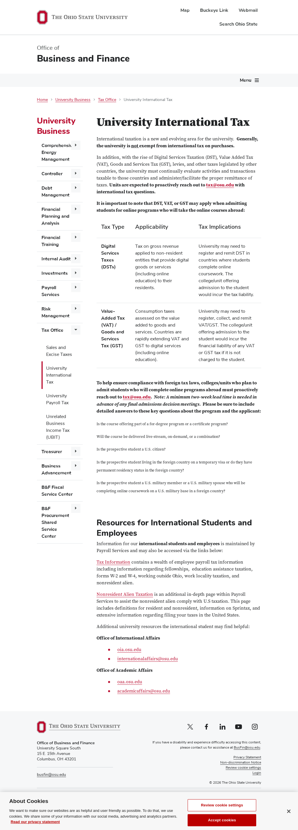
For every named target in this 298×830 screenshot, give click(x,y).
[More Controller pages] (75, 173)
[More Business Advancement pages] (75, 465)
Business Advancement (56, 469)
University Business (72, 100)
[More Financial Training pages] (75, 237)
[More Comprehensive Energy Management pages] (75, 145)
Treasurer (52, 452)
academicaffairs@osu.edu (143, 691)
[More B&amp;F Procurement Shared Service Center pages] (75, 508)
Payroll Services (50, 291)
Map (185, 10)
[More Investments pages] (75, 273)
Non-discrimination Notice (240, 762)
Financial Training (51, 241)
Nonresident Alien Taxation (125, 594)
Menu (245, 80)
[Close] (288, 817)
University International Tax (58, 375)
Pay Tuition (232, 796)
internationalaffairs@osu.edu (147, 659)
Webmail (248, 10)
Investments (55, 273)
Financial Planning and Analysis (55, 216)
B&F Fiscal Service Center (57, 490)
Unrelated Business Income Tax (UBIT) (57, 427)
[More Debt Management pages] (75, 187)
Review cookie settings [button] (243, 768)
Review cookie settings (222, 811)
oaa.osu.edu (129, 682)
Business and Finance (83, 58)
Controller (52, 174)
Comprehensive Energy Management (58, 152)
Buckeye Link (214, 10)
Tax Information (113, 562)
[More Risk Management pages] (75, 308)
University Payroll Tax (57, 399)
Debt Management (55, 191)
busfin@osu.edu (51, 775)
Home (42, 100)
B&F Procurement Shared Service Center (55, 522)
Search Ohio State (238, 24)
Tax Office (107, 100)
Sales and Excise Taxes (59, 351)
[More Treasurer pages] (75, 451)
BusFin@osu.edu (247, 747)
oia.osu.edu (129, 650)
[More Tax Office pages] (75, 330)
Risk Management (55, 312)
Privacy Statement (247, 757)
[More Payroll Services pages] (75, 287)
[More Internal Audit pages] (75, 258)
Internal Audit (56, 259)
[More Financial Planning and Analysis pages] (75, 209)
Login (256, 773)
